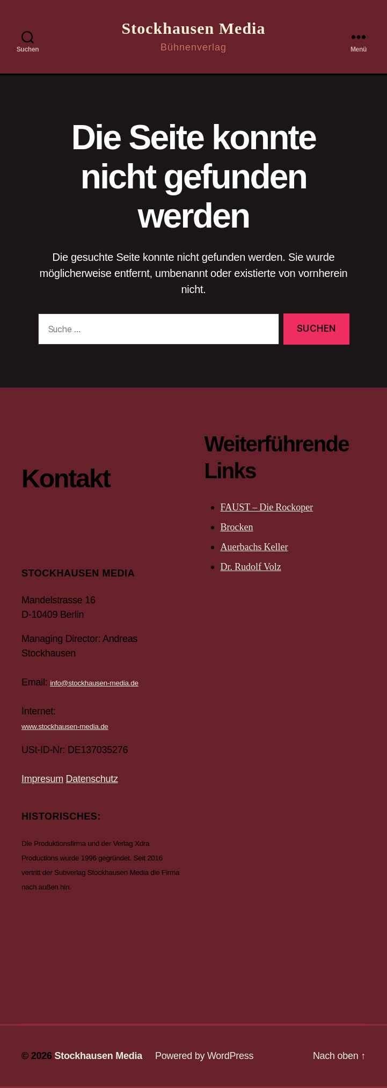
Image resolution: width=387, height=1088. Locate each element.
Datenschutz (92, 778)
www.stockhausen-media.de (64, 726)
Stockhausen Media (194, 28)
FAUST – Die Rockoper (267, 507)
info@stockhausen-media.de (94, 683)
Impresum (42, 778)
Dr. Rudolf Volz (251, 567)
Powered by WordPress (204, 1055)
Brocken (237, 527)
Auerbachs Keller (254, 547)
